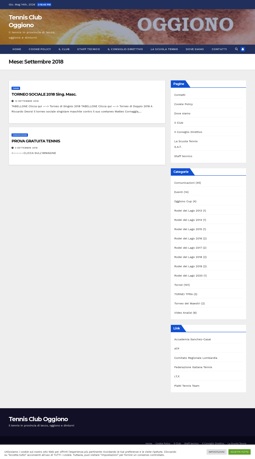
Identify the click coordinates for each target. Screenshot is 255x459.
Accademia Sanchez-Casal (192, 339)
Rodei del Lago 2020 (188, 275)
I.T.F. (177, 376)
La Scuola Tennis (164, 49)
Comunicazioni (20, 135)
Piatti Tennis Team (186, 385)
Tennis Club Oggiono (38, 419)
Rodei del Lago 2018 (188, 257)
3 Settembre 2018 (26, 148)
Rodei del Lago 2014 (188, 220)
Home (17, 49)
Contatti (219, 49)
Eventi (178, 192)
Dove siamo (195, 49)
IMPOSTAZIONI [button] (217, 452)
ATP (176, 348)
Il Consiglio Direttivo (125, 49)
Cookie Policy (40, 49)
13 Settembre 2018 (27, 101)
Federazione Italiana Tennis (193, 367)
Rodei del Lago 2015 (188, 229)
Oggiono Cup (183, 201)
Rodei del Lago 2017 (188, 247)
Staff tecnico (88, 49)
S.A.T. (178, 147)
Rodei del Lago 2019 (188, 266)
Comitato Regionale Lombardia (195, 358)
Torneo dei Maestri (187, 303)
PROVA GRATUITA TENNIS (36, 141)
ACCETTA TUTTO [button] (240, 452)
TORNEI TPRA (183, 294)
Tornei (16, 88)
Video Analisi (183, 312)
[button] (236, 49)
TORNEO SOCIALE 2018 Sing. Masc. (44, 94)
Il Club (64, 49)
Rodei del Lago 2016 (188, 238)
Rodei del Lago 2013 (188, 210)
